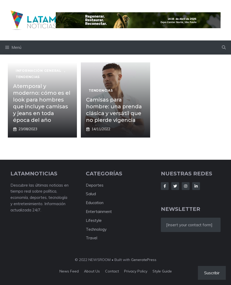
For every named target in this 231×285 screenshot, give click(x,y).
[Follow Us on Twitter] (175, 186)
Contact (112, 271)
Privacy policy (135, 271)
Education (95, 202)
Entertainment (99, 211)
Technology (96, 229)
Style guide (162, 271)
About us (92, 271)
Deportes (95, 185)
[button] (224, 47)
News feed (69, 271)
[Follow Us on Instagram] (186, 186)
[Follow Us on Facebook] (165, 186)
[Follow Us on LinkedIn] (196, 186)
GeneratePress (143, 259)
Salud (91, 193)
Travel (91, 237)
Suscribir (212, 272)
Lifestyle (94, 220)
